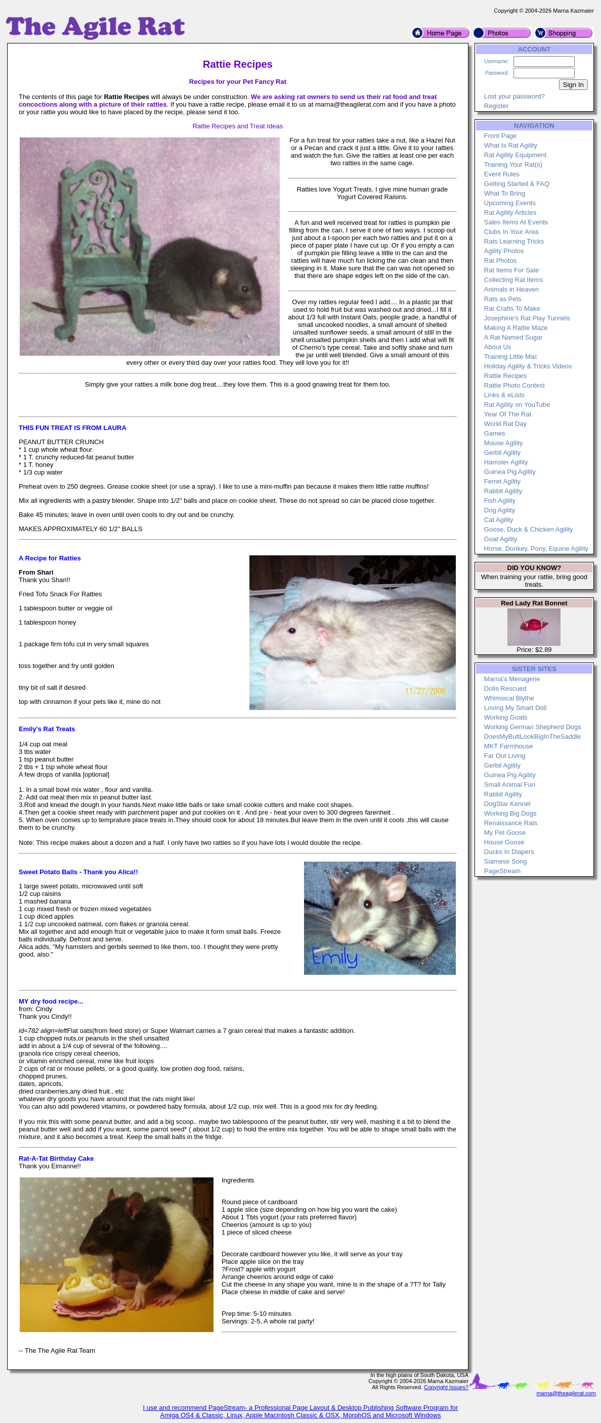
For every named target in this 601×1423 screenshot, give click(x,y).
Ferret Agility (502, 481)
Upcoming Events (510, 203)
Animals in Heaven (511, 289)
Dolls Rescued (505, 688)
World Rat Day (505, 424)
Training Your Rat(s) (513, 164)
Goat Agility (501, 539)
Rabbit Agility (503, 491)
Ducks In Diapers (509, 852)
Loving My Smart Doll (515, 708)
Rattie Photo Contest (514, 385)
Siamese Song (505, 861)
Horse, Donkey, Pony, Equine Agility (536, 548)
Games (494, 433)
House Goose (504, 842)
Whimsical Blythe (509, 698)
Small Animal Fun (509, 784)
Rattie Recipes (505, 376)
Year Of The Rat (507, 414)
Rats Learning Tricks (514, 241)
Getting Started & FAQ (516, 183)
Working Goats (506, 717)
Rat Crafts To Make (512, 308)
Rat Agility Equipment (515, 155)
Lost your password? (514, 96)
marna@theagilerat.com (566, 1393)
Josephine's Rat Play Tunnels (527, 318)
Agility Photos (504, 251)
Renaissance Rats (511, 823)
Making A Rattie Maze (516, 327)
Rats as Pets (503, 299)
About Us (497, 347)
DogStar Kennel (507, 804)
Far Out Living (505, 756)
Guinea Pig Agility (510, 472)
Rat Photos (500, 260)
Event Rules (502, 174)
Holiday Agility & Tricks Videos (528, 366)
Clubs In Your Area (511, 231)
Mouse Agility (503, 443)
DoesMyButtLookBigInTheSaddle (532, 736)
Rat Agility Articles (510, 212)
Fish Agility (500, 500)
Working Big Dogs (510, 813)
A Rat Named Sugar (513, 337)
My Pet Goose (505, 832)
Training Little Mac (511, 356)
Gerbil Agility (502, 452)
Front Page (500, 135)
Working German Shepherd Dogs (532, 727)
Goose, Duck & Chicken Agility (528, 529)
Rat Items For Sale (511, 270)
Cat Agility (498, 520)
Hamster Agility (506, 462)
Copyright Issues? (446, 1387)
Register (496, 106)
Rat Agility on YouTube (517, 404)
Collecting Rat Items (513, 279)
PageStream (502, 871)
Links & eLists (504, 395)
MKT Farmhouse (508, 746)
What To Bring (504, 193)
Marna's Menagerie (512, 679)
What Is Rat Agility (510, 145)
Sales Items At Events (516, 222)
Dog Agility (499, 510)
